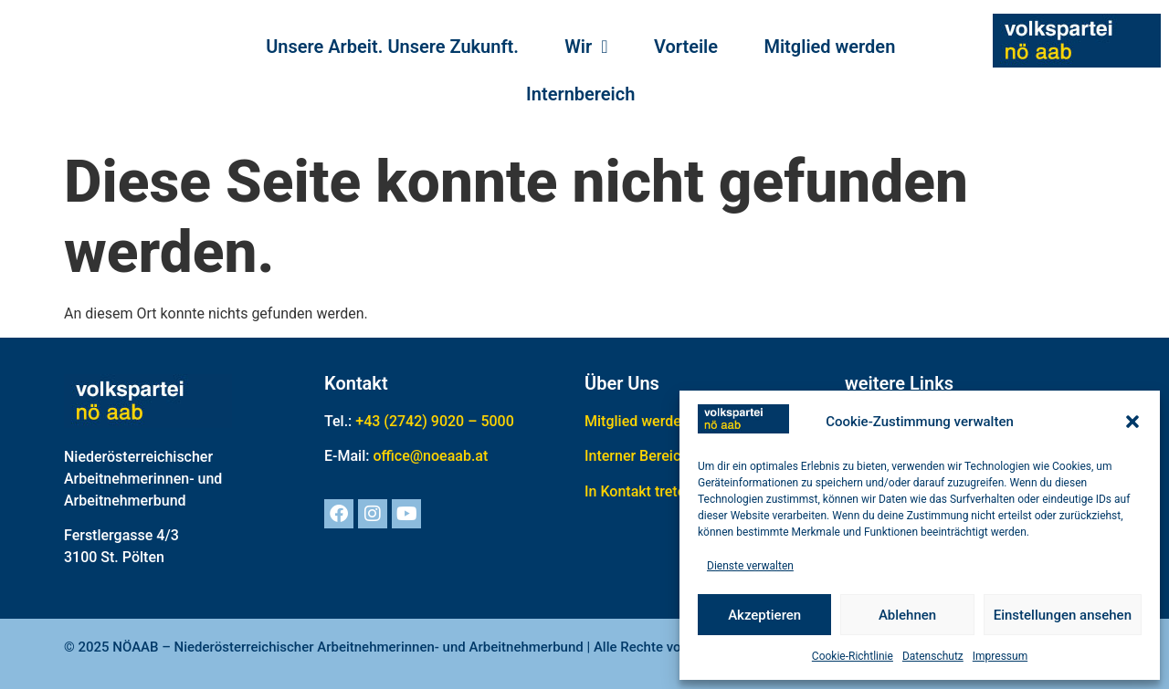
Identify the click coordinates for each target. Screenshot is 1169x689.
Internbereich (580, 94)
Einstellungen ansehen (1063, 615)
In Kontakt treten (638, 491)
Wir (585, 46)
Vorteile (686, 46)
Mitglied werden (829, 46)
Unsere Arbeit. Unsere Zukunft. (392, 46)
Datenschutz (933, 656)
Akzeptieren (764, 615)
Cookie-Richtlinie (852, 656)
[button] (1132, 421)
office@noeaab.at (430, 456)
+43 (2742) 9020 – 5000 (434, 421)
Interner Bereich (636, 456)
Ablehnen (907, 615)
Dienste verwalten (750, 565)
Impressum (1000, 656)
